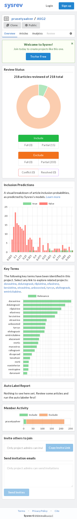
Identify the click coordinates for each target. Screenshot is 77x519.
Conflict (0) (28, 172)
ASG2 (41, 18)
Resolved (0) (48, 172)
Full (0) (28, 145)
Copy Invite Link (59, 447)
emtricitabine (12, 291)
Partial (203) (48, 162)
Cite (57, 510)
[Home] (13, 5)
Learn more (53, 197)
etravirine (23, 287)
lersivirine (10, 287)
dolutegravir (25, 283)
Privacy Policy (39, 510)
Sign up (66, 5)
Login (49, 5)
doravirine (10, 283)
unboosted (38, 287)
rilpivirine (40, 283)
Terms (21, 510)
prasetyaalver (22, 18)
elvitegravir (63, 287)
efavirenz (53, 283)
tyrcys (50, 287)
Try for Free (38, 56)
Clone (12, 25)
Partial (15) (48, 145)
